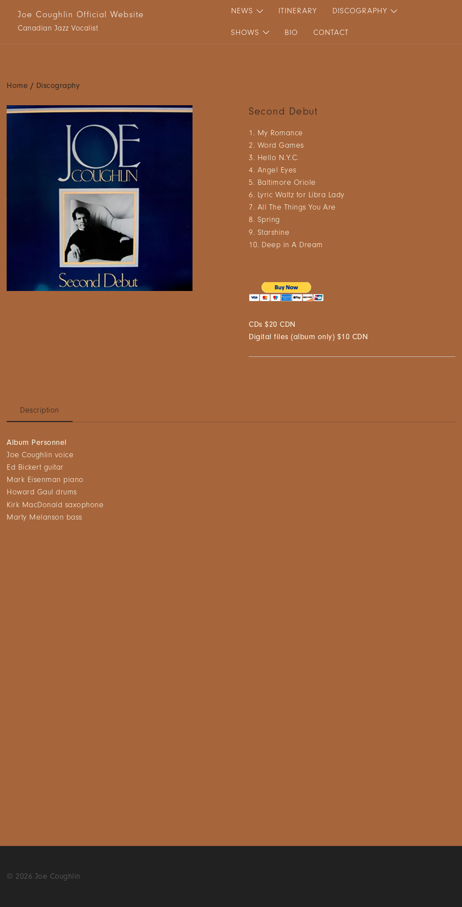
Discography (359, 11)
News (242, 11)
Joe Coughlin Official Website (81, 14)
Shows (245, 32)
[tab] (40, 411)
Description (39, 410)
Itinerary (297, 11)
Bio (291, 32)
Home (17, 85)
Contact (331, 32)
